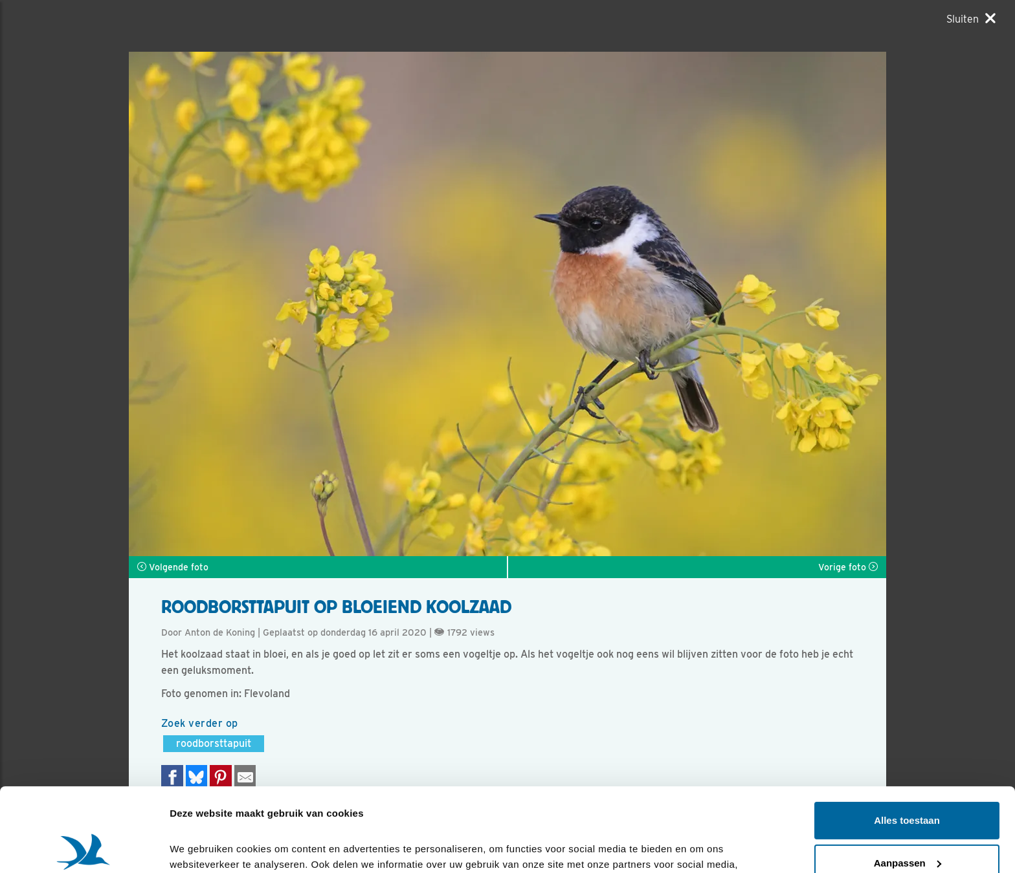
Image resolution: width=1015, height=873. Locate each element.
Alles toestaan (907, 736)
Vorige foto (848, 567)
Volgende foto (172, 567)
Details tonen (200, 847)
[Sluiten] (971, 19)
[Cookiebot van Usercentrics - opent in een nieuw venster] (83, 847)
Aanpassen (907, 778)
